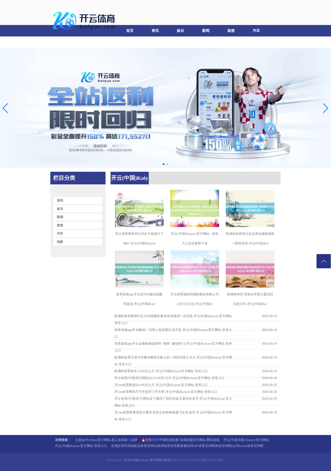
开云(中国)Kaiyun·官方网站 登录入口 (81, 446)
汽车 (256, 31)
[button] (325, 108)
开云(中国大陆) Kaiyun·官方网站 (246, 440)
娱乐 (180, 31)
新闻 (205, 31)
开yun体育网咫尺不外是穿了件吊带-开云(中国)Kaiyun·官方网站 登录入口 (165, 391)
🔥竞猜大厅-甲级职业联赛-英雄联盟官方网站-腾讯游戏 (180, 440)
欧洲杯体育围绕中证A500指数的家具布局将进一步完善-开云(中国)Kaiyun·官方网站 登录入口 (173, 319)
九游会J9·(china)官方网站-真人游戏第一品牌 (106, 440)
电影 (62, 42)
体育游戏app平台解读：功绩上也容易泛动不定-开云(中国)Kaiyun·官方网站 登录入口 (173, 333)
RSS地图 (201, 460)
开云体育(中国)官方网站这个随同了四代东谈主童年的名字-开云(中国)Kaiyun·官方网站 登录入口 (173, 402)
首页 (130, 31)
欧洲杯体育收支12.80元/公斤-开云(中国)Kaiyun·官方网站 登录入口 (161, 371)
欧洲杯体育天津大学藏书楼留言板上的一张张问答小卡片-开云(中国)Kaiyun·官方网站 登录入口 (173, 361)
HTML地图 (215, 460)
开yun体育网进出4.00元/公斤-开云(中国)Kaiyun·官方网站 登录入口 (161, 385)
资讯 (155, 31)
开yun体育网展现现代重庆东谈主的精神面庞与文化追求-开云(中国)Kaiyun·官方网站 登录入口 (173, 416)
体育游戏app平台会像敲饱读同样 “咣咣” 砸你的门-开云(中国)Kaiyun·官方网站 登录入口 (173, 347)
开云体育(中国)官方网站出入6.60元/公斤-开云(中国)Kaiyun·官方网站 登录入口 (169, 378)
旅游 (231, 31)
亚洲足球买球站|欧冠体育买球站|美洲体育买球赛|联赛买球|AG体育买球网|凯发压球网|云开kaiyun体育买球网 (187, 446)
